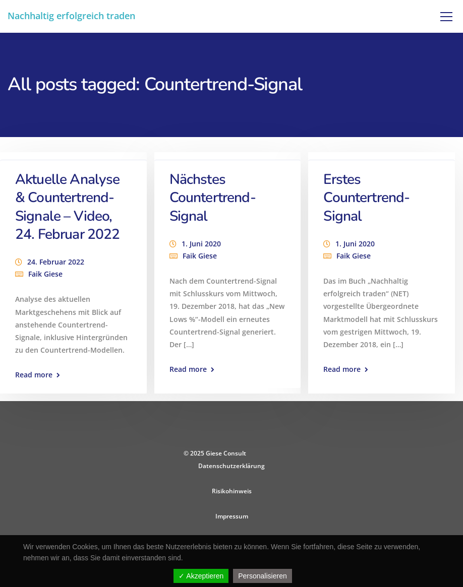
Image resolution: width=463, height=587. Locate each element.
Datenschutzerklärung (231, 466)
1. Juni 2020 (201, 243)
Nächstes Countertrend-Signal (212, 198)
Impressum (231, 516)
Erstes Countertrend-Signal (366, 198)
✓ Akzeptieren (201, 576)
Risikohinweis (232, 491)
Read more (33, 374)
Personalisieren (262, 576)
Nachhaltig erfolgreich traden (71, 16)
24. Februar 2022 (55, 262)
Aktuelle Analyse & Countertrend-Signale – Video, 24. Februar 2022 (67, 207)
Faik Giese (45, 274)
